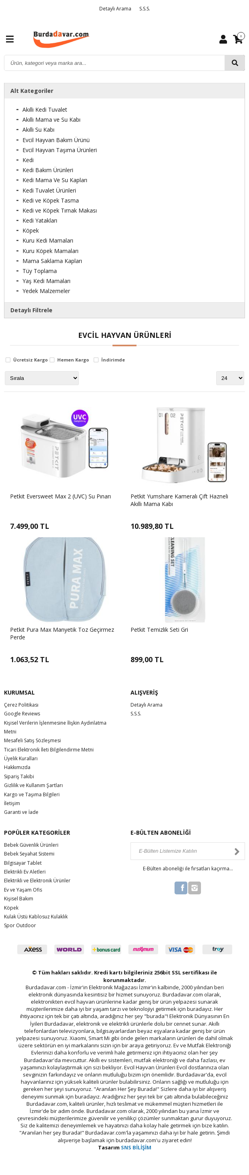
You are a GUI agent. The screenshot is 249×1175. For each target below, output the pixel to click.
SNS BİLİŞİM (136, 1147)
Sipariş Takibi (19, 776)
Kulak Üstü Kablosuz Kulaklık (36, 916)
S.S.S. (144, 8)
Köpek (30, 230)
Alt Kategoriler (31, 90)
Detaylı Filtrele (31, 310)
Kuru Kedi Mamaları (47, 240)
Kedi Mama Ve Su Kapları (54, 180)
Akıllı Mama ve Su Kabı (51, 119)
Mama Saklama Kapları (52, 261)
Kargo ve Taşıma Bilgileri (32, 794)
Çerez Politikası (21, 704)
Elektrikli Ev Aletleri (25, 871)
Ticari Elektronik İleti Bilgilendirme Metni (49, 749)
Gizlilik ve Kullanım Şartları (33, 785)
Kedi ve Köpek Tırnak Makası (59, 210)
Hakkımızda (17, 767)
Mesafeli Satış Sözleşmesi (32, 740)
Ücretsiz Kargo (30, 360)
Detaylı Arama (115, 8)
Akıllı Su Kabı (38, 129)
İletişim (12, 803)
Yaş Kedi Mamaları (46, 281)
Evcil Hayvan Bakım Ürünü (56, 140)
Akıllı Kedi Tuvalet (44, 109)
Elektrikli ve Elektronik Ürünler (37, 880)
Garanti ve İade (21, 812)
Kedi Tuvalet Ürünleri (49, 190)
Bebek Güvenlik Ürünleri (31, 845)
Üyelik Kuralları (21, 758)
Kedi (28, 160)
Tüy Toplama (39, 271)
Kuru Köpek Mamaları (50, 251)
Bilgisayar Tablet (23, 863)
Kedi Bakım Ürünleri (47, 170)
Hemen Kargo (73, 360)
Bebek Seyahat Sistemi (29, 853)
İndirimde (113, 360)
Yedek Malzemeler (46, 291)
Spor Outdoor (20, 925)
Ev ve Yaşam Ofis (23, 889)
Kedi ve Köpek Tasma (50, 200)
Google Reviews (22, 713)
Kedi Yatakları (39, 220)
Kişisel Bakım (18, 898)
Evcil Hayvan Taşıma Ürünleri (59, 150)
